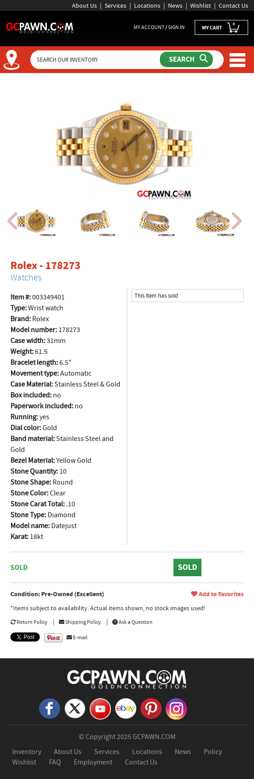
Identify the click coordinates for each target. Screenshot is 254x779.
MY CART (221, 27)
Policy (213, 751)
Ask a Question (132, 622)
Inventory (26, 751)
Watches (26, 277)
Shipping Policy (80, 622)
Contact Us (233, 5)
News (175, 5)
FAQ (55, 762)
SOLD (187, 567)
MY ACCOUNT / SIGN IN (159, 27)
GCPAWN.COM (154, 736)
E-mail (77, 637)
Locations (147, 5)
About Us (84, 5)
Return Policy (29, 622)
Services (115, 5)
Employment (93, 762)
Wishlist (200, 5)
